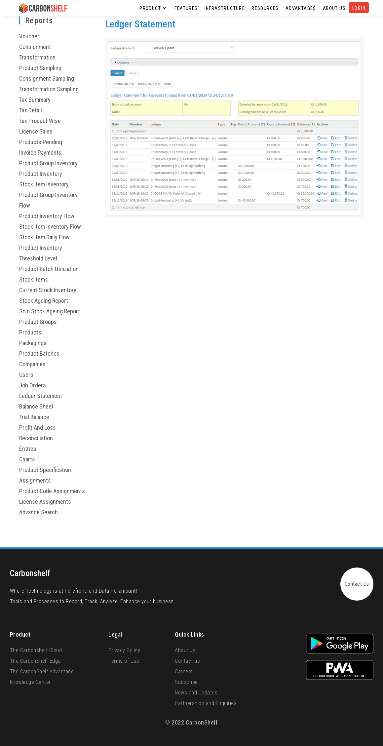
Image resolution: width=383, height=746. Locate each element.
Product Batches (39, 353)
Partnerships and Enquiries (206, 703)
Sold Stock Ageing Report (49, 311)
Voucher (29, 36)
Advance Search (38, 512)
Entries (27, 448)
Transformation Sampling (49, 89)
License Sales (36, 131)
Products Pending (40, 141)
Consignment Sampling (46, 78)
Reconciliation (36, 438)
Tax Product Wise (40, 120)
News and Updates (196, 692)
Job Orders (32, 385)
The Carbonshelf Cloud (36, 650)
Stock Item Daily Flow (44, 237)
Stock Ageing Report (43, 300)
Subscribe (186, 682)
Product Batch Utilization (49, 268)
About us (185, 650)
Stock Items (33, 279)
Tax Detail (30, 110)
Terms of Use (123, 661)
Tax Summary (35, 99)
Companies (32, 364)
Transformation (37, 57)
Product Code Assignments (52, 491)
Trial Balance (34, 416)
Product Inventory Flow (46, 216)
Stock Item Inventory (44, 184)
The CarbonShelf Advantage (42, 671)
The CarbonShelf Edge (35, 661)
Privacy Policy (124, 650)
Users (26, 374)
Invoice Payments (40, 152)
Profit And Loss (37, 427)
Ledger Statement (40, 395)
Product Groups (38, 321)
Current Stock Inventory (47, 290)
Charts (27, 459)
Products (30, 332)
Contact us (187, 661)
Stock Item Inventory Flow (50, 226)
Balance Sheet (36, 406)
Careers (184, 671)
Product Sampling (40, 67)
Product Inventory (40, 173)
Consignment (35, 46)
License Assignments (45, 501)
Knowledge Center (30, 682)
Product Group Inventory (48, 163)
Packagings (33, 342)
